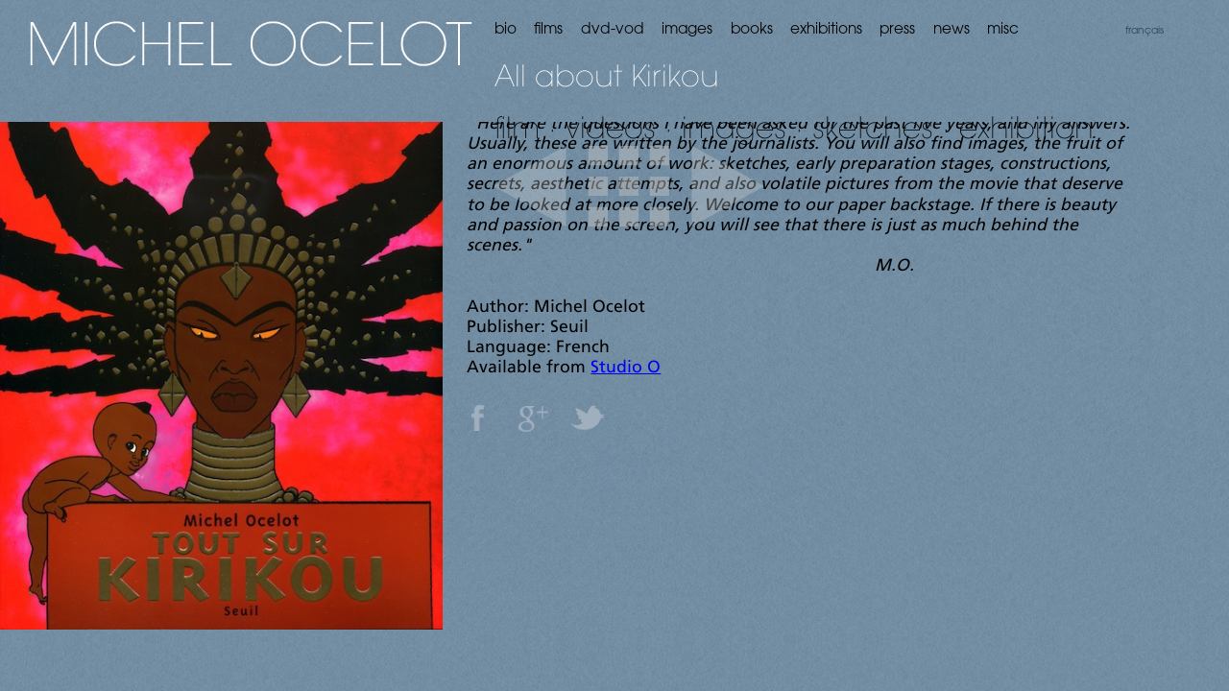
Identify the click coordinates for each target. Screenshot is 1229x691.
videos (611, 127)
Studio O (625, 368)
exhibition (1026, 127)
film (517, 127)
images (734, 127)
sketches (872, 127)
